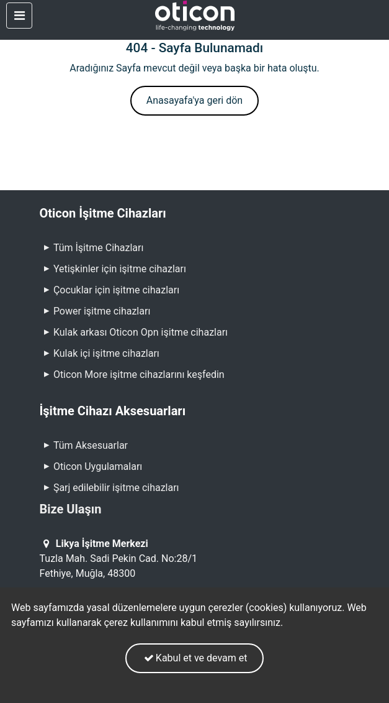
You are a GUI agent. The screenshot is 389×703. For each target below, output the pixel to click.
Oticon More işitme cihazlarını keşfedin (139, 374)
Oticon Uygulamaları (91, 466)
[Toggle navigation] (19, 15)
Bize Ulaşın (71, 509)
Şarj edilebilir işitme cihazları (109, 488)
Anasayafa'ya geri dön (194, 100)
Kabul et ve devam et (194, 658)
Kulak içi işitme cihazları (99, 353)
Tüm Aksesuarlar (84, 445)
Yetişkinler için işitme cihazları (113, 269)
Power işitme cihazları (95, 311)
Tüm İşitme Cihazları (92, 248)
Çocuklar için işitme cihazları (110, 290)
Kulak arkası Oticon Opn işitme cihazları (134, 332)
